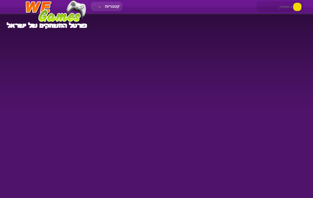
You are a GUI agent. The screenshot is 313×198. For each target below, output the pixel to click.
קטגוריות (109, 6)
